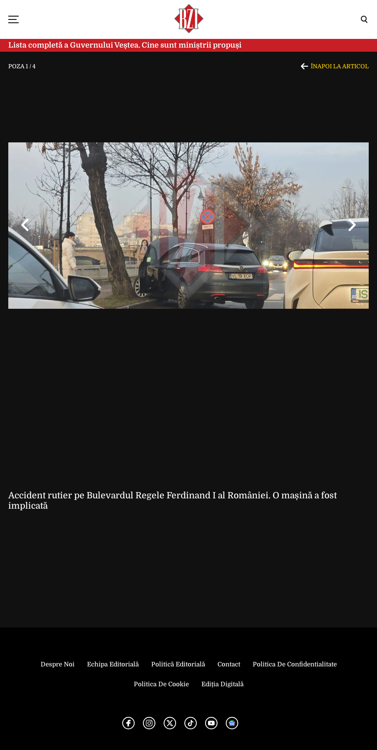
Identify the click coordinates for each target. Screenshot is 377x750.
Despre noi (58, 664)
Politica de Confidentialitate (295, 664)
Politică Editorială (178, 664)
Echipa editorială (113, 664)
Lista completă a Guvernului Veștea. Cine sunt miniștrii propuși (125, 45)
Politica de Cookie (161, 684)
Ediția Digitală (222, 684)
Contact (229, 664)
